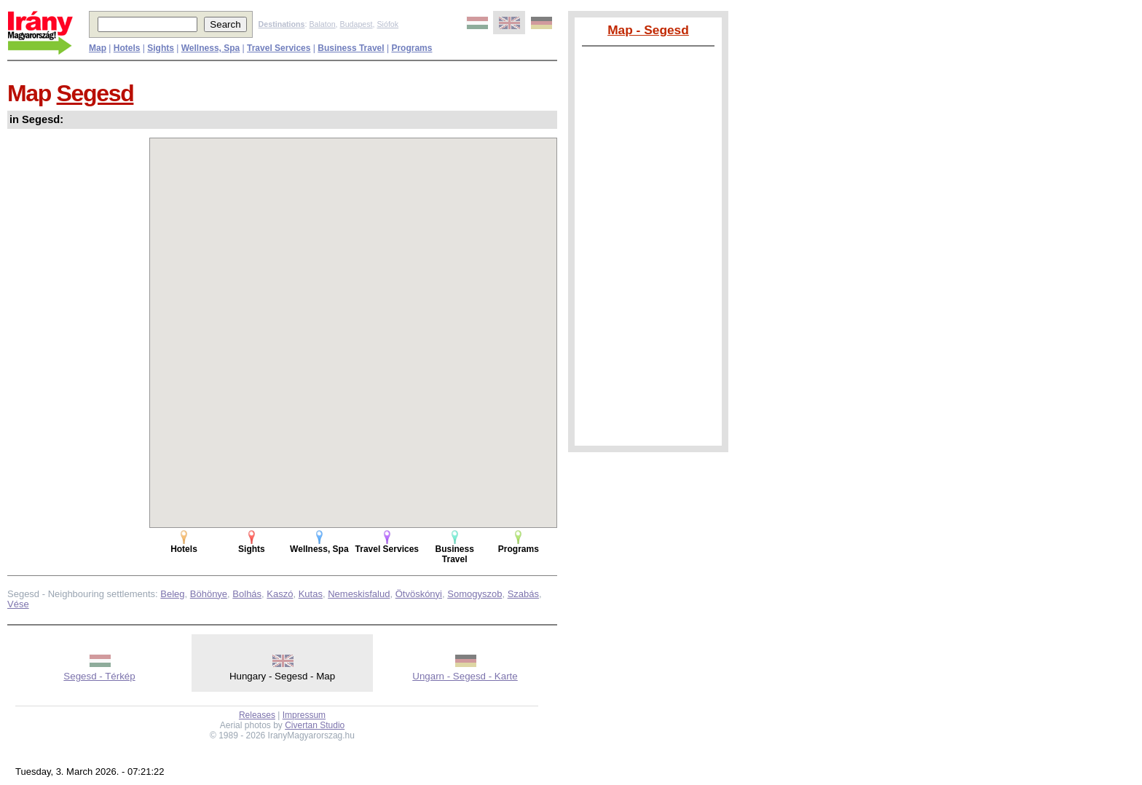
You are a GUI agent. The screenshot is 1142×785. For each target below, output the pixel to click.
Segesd (95, 93)
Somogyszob (474, 593)
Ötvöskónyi (418, 593)
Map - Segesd (648, 30)
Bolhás (246, 593)
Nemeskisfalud (359, 593)
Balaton (322, 24)
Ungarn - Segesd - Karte (464, 676)
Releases (257, 715)
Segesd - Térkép (99, 676)
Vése (18, 604)
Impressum (304, 715)
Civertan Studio (314, 725)
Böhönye (208, 593)
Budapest (356, 24)
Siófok (387, 24)
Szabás (523, 593)
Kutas (311, 593)
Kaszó (280, 593)
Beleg (172, 593)
